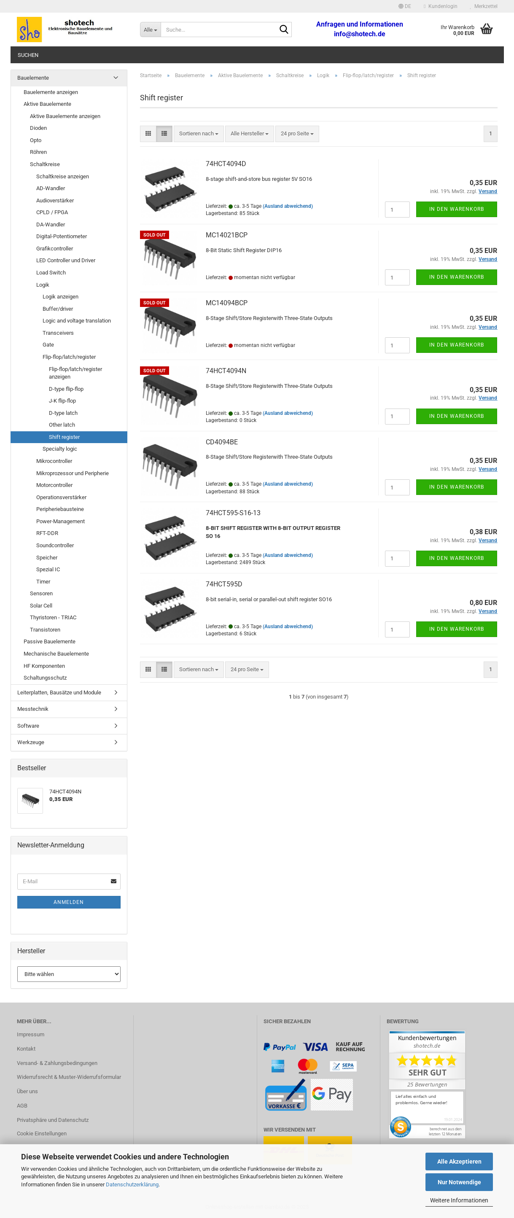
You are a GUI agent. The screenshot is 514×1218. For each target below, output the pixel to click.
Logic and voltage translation (77, 320)
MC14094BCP (227, 303)
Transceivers (58, 333)
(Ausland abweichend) (288, 206)
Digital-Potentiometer (61, 236)
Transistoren (45, 629)
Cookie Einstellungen (42, 1133)
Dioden (38, 128)
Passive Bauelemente (49, 641)
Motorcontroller (54, 485)
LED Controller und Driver (65, 260)
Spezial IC (48, 569)
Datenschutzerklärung (132, 1184)
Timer (43, 581)
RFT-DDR (47, 533)
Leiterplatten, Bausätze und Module (59, 692)
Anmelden (69, 902)
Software (28, 726)
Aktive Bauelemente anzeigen (65, 116)
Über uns (27, 1091)
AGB (22, 1105)
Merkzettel (484, 6)
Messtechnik (32, 709)
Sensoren (41, 593)
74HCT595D (224, 584)
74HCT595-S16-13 (233, 513)
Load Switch (51, 272)
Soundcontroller (55, 545)
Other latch (62, 425)
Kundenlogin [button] (440, 6)
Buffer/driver (58, 309)
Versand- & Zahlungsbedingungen (57, 1063)
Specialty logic (60, 449)
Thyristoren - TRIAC (53, 617)
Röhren (38, 152)
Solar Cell (41, 605)
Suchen (28, 55)
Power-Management (60, 521)
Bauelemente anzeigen (51, 92)
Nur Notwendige (459, 1182)
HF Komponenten (44, 666)
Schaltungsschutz (45, 678)
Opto (35, 140)
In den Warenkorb (456, 209)
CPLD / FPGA (52, 212)
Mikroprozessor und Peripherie (72, 473)
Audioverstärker (55, 200)
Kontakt (26, 1049)
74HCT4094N (226, 371)
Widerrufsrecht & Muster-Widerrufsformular (69, 1077)
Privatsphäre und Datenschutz (53, 1120)
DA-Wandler (50, 224)
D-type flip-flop (66, 389)
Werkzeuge (30, 742)
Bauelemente (33, 78)
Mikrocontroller (54, 461)
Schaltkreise (45, 164)
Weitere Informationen (459, 1200)
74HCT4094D (226, 164)
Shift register (64, 437)
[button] (404, 6)
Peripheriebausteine (60, 509)
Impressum (30, 1034)
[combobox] (199, 134)
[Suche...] (150, 29)
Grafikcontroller (54, 248)
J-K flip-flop (62, 401)
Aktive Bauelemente (47, 104)
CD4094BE (222, 442)
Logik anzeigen (60, 296)
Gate (48, 344)
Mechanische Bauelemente (56, 654)
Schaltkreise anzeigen (62, 176)
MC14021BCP (227, 235)
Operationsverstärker (61, 497)
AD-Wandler (50, 188)
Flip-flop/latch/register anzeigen (75, 373)
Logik (42, 285)
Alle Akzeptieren (459, 1161)
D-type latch (63, 413)
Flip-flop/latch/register (69, 357)
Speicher (46, 557)
